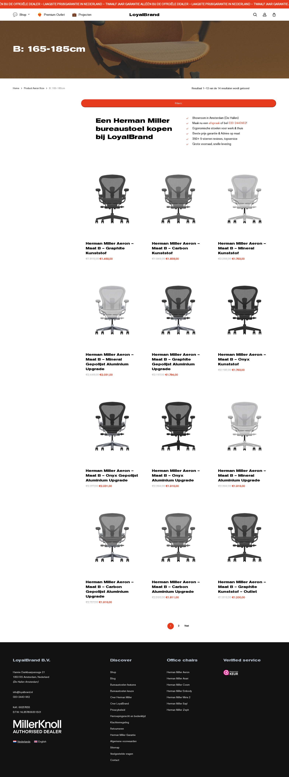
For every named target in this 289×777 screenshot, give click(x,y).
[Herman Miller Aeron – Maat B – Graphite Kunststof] (112, 198)
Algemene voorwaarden (123, 741)
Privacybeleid (117, 709)
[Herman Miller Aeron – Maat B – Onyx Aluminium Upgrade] (178, 425)
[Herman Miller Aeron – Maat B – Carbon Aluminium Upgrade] (178, 536)
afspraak (214, 123)
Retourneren (117, 728)
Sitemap (114, 747)
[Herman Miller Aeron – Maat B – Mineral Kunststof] (244, 198)
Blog (113, 678)
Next (186, 625)
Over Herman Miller (121, 697)
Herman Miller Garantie (123, 735)
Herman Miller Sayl (177, 703)
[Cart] (274, 15)
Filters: (178, 103)
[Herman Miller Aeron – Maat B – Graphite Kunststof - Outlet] (244, 536)
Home (16, 88)
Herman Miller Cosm (178, 684)
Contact (114, 760)
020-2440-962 (21, 697)
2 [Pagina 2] (178, 625)
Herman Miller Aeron (178, 672)
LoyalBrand (144, 15)
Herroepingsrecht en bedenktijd (128, 716)
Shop (113, 672)
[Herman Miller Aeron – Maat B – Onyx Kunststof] (244, 309)
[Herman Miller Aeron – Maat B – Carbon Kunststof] (178, 198)
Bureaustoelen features (123, 684)
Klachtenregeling (119, 722)
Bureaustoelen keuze (122, 691)
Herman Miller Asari (177, 678)
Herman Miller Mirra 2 (178, 697)
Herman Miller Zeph (178, 709)
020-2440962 (237, 123)
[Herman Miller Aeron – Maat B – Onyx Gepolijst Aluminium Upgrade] (112, 425)
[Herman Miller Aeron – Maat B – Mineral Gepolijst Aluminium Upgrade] (112, 309)
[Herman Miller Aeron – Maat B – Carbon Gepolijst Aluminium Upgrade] (112, 536)
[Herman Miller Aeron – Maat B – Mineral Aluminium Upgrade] (244, 425)
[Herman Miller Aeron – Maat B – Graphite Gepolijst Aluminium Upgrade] (178, 309)
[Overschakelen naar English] (40, 741)
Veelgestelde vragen (121, 753)
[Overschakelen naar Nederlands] (21, 741)
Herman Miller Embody (179, 691)
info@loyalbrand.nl (23, 692)
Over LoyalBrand (119, 703)
